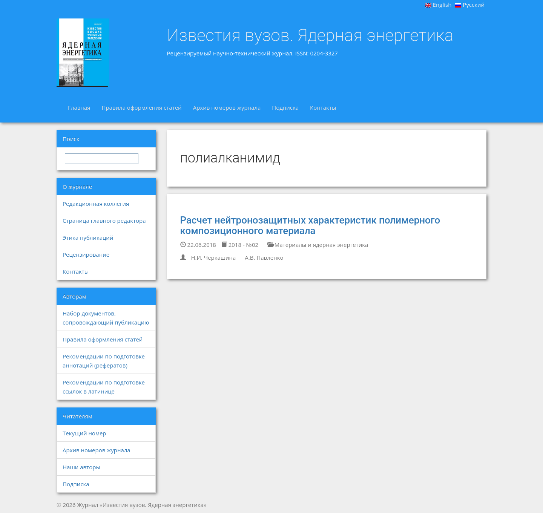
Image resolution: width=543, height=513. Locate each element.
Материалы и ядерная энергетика (317, 244)
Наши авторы (81, 467)
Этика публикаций (88, 237)
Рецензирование (86, 254)
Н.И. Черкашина (213, 257)
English (438, 4)
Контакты (323, 107)
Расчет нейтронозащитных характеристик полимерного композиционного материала (310, 225)
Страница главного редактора (104, 220)
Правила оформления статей (141, 107)
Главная (79, 107)
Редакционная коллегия (96, 203)
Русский (470, 4)
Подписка (285, 107)
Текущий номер (84, 433)
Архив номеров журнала (227, 107)
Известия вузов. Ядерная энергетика (310, 35)
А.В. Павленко (264, 257)
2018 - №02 (239, 244)
